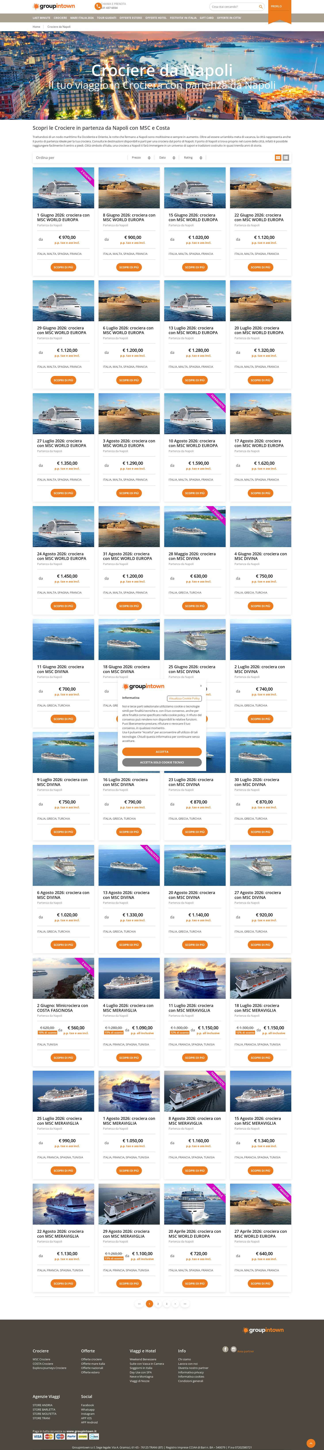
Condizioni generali (190, 1381)
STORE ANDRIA (42, 1405)
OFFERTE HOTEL (156, 18)
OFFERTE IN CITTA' (229, 18)
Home (36, 27)
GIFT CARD (207, 18)
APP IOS (86, 1418)
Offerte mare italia (93, 1364)
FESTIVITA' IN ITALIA (183, 18)
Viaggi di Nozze (139, 1381)
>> (185, 1303)
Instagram (88, 1414)
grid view (278, 158)
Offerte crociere (91, 1359)
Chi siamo (184, 1359)
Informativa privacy (191, 1372)
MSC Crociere (41, 1359)
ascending (149, 157)
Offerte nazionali (92, 1368)
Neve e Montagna (141, 1376)
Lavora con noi (188, 1364)
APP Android (89, 1422)
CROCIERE (60, 18)
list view (286, 158)
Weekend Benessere (143, 1359)
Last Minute (41, 18)
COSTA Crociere (43, 1364)
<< (139, 1303)
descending (149, 159)
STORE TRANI (41, 1418)
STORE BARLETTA (44, 1409)
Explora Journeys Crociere (49, 1368)
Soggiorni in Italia (141, 1368)
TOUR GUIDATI (106, 18)
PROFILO (276, 6)
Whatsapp (88, 1409)
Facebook (87, 1405)
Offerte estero (90, 1372)
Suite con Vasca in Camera (147, 1364)
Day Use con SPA (141, 1372)
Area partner (245, 1351)
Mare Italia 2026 (82, 18)
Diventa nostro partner (193, 1368)
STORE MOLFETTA (44, 1414)
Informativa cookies (191, 1376)
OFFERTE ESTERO (131, 18)
